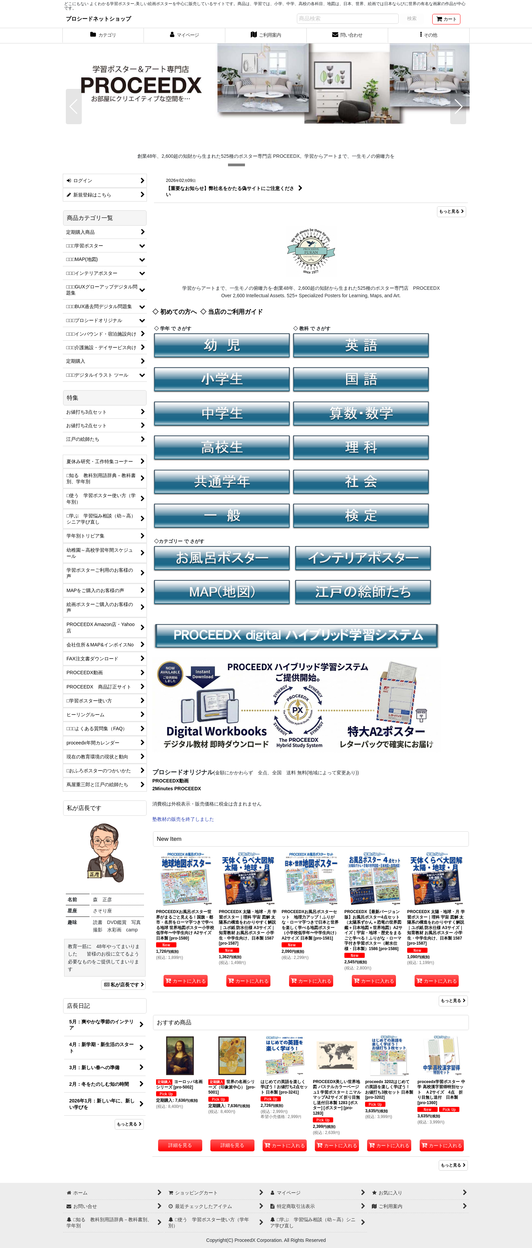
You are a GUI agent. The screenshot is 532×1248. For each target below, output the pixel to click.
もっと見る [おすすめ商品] (453, 1165)
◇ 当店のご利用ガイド (231, 311)
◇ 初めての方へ (174, 311)
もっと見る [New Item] (453, 1000)
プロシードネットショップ (98, 19)
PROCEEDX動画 (170, 780)
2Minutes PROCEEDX (176, 788)
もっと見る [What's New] (451, 211)
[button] (429, 35)
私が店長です (123, 984)
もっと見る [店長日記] (129, 1124)
